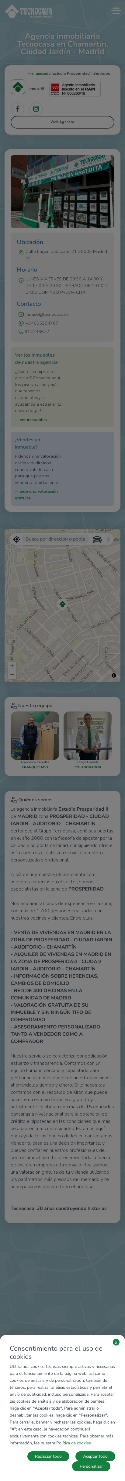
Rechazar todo (48, 1456)
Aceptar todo (95, 1456)
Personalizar (91, 1466)
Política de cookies (73, 1443)
